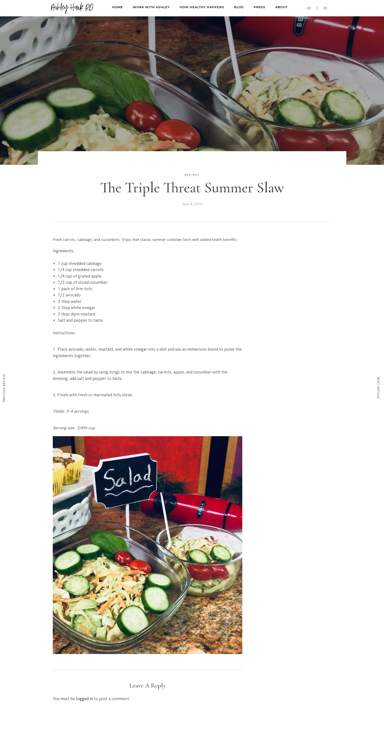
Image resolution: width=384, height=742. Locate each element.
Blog (239, 7)
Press (259, 7)
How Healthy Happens (202, 7)
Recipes (192, 175)
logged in (84, 698)
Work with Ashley (151, 7)
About (281, 7)
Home (117, 7)
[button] (147, 546)
